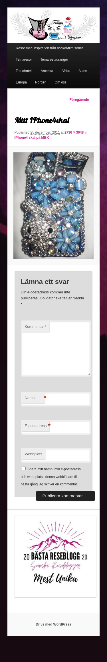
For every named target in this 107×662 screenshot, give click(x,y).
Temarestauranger (54, 60)
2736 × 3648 (74, 132)
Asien (82, 71)
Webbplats (33, 454)
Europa (21, 82)
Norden (40, 82)
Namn (35, 398)
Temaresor (24, 60)
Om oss (60, 82)
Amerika (47, 71)
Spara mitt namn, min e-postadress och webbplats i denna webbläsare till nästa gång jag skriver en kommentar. (51, 476)
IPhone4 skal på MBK (32, 138)
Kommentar (36, 326)
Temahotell (24, 71)
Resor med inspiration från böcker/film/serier (49, 48)
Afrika (66, 71)
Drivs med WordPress (53, 624)
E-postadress (37, 426)
